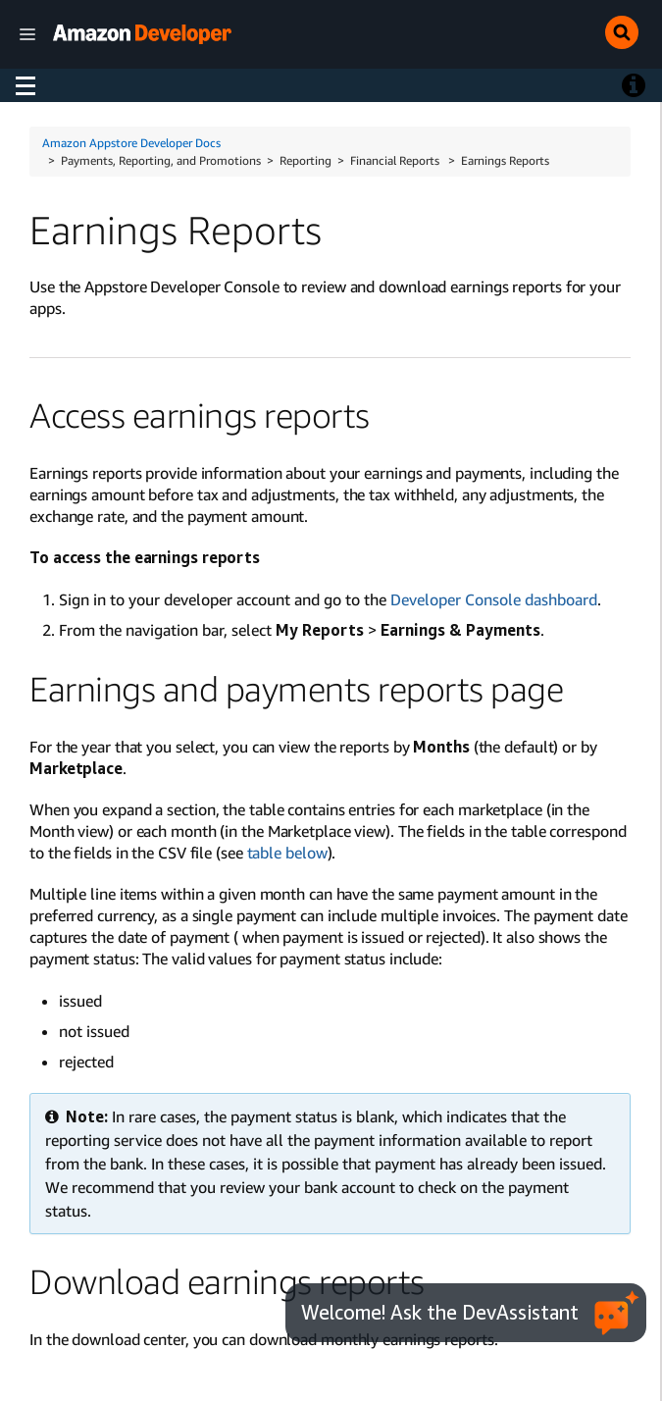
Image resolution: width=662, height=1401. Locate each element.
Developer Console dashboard (493, 599)
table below (287, 852)
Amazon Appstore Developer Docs (131, 142)
